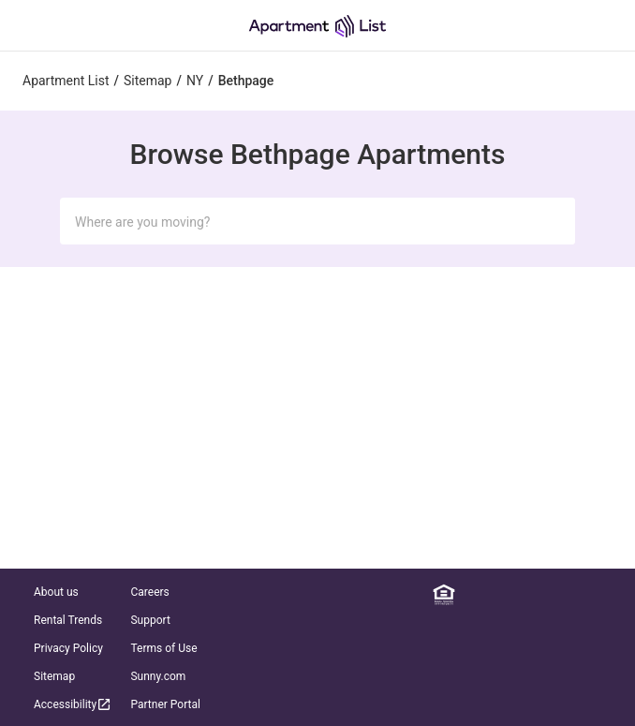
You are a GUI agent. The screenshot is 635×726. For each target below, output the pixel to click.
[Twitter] (553, 595)
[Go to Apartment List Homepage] (317, 26)
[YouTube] (581, 595)
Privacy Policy (68, 648)
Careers (149, 592)
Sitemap (54, 676)
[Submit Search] (549, 221)
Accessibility (73, 704)
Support (150, 620)
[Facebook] (499, 595)
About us (56, 592)
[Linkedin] (471, 595)
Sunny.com (157, 676)
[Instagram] (526, 595)
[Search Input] (299, 222)
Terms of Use (163, 648)
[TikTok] (609, 595)
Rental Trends (68, 620)
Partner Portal (164, 704)
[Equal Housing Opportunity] (444, 595)
